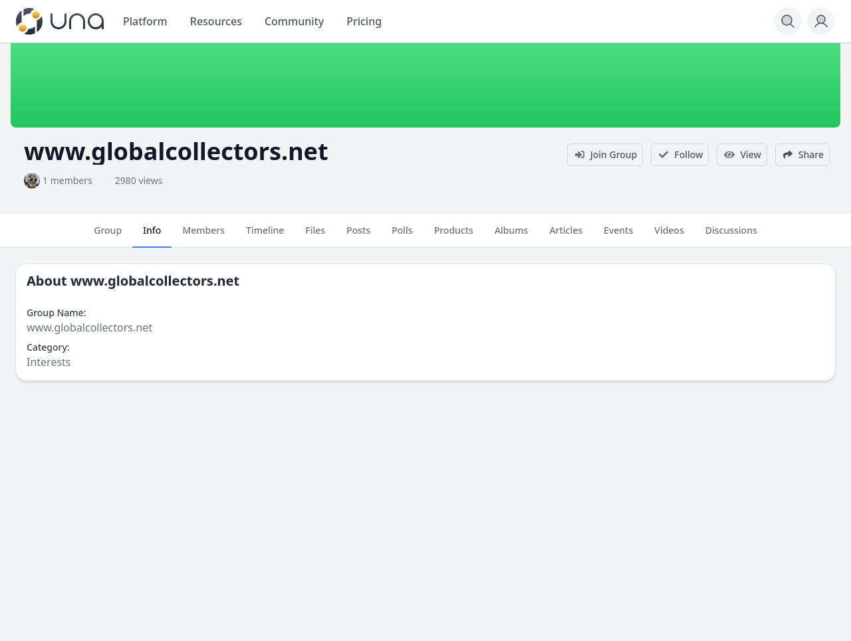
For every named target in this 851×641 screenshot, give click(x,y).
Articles (566, 236)
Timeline (265, 236)
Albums (511, 236)
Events (618, 236)
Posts (358, 236)
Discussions (731, 236)
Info (152, 236)
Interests (49, 362)
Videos (669, 236)
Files (315, 236)
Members (203, 236)
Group (107, 236)
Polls (402, 236)
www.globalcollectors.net (154, 281)
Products (454, 236)
